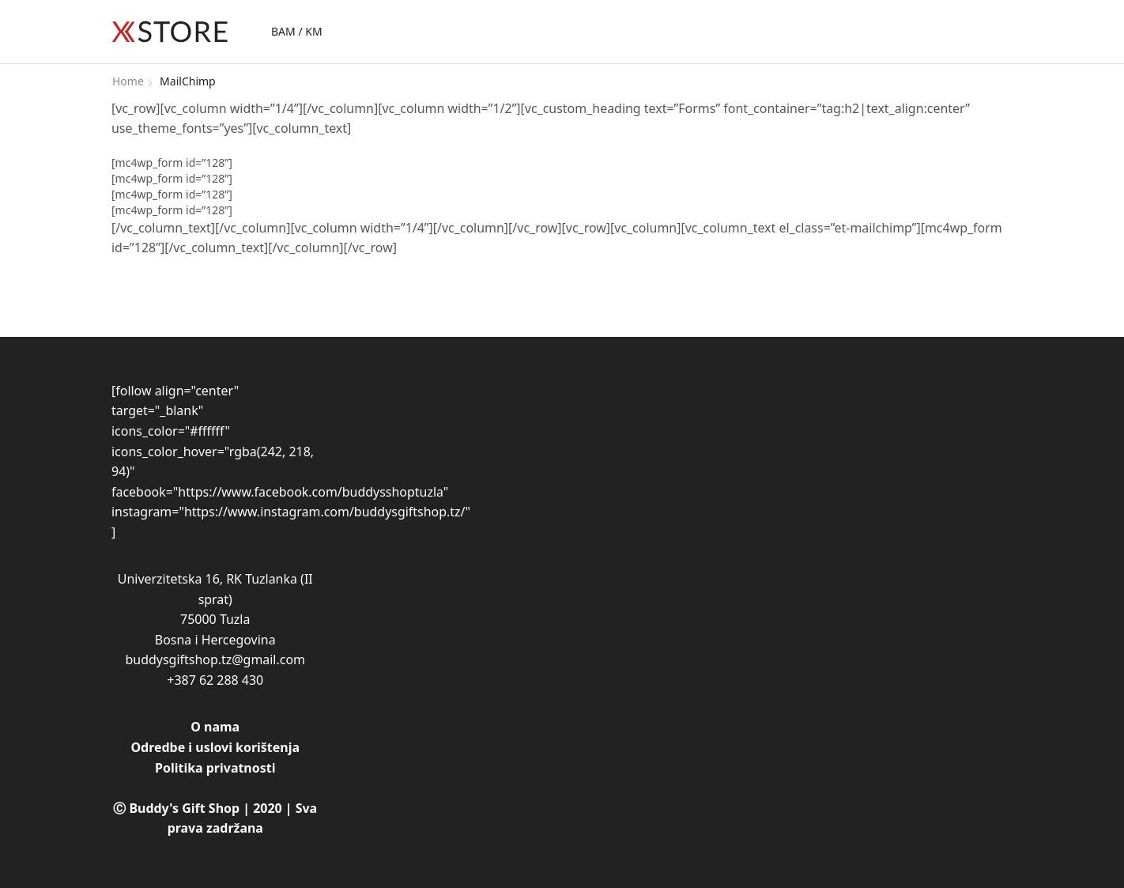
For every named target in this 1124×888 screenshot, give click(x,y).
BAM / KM (296, 31)
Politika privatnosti (215, 768)
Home (128, 81)
